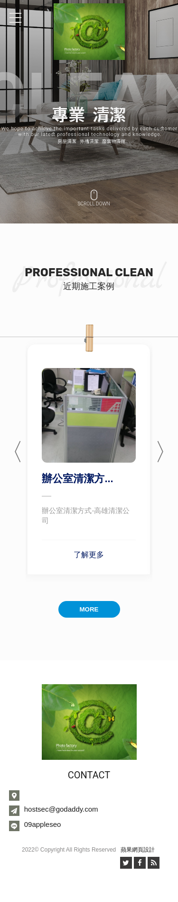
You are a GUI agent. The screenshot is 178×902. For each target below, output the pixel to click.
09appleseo (42, 824)
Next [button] (166, 446)
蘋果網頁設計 (138, 849)
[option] (89, 111)
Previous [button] (11, 446)
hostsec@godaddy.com (61, 809)
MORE (89, 609)
